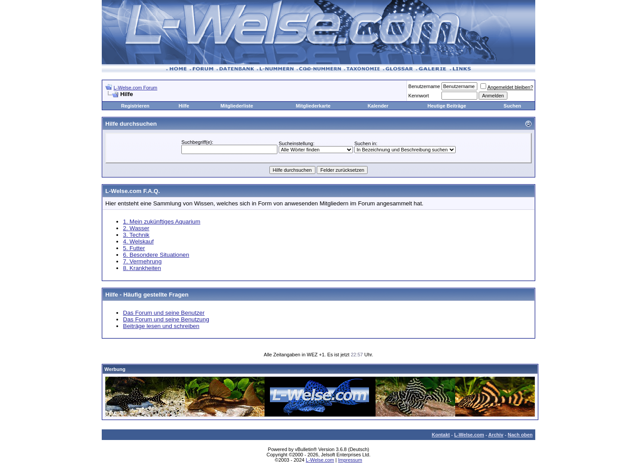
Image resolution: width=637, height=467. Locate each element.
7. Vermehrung (142, 261)
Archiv (495, 434)
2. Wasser (136, 228)
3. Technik (136, 235)
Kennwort (418, 95)
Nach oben (520, 434)
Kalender (378, 105)
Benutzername (424, 86)
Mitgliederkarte (313, 105)
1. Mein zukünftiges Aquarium (161, 221)
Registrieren (135, 105)
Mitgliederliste (236, 105)
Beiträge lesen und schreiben (161, 326)
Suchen (512, 105)
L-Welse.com (469, 434)
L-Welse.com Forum (135, 87)
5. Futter (134, 248)
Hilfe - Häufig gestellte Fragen (146, 294)
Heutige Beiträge (446, 105)
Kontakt (441, 434)
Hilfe (184, 105)
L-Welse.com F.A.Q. (132, 191)
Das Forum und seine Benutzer (163, 312)
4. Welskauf (138, 241)
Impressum (350, 460)
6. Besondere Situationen (156, 254)
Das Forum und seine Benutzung (166, 319)
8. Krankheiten (142, 268)
